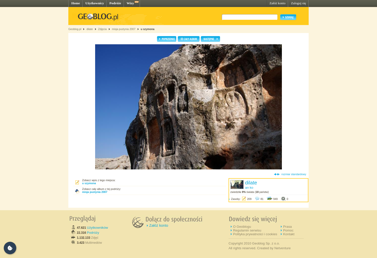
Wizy (130, 3)
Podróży (93, 232)
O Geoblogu (242, 226)
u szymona (147, 29)
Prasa (287, 226)
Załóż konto (277, 3)
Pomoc (288, 230)
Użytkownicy (94, 3)
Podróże (115, 3)
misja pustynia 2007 (123, 29)
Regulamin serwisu (247, 230)
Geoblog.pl (74, 29)
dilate (89, 29)
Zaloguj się (298, 3)
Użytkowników (97, 227)
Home (75, 3)
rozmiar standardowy (293, 174)
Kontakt (288, 234)
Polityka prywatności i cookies (255, 234)
